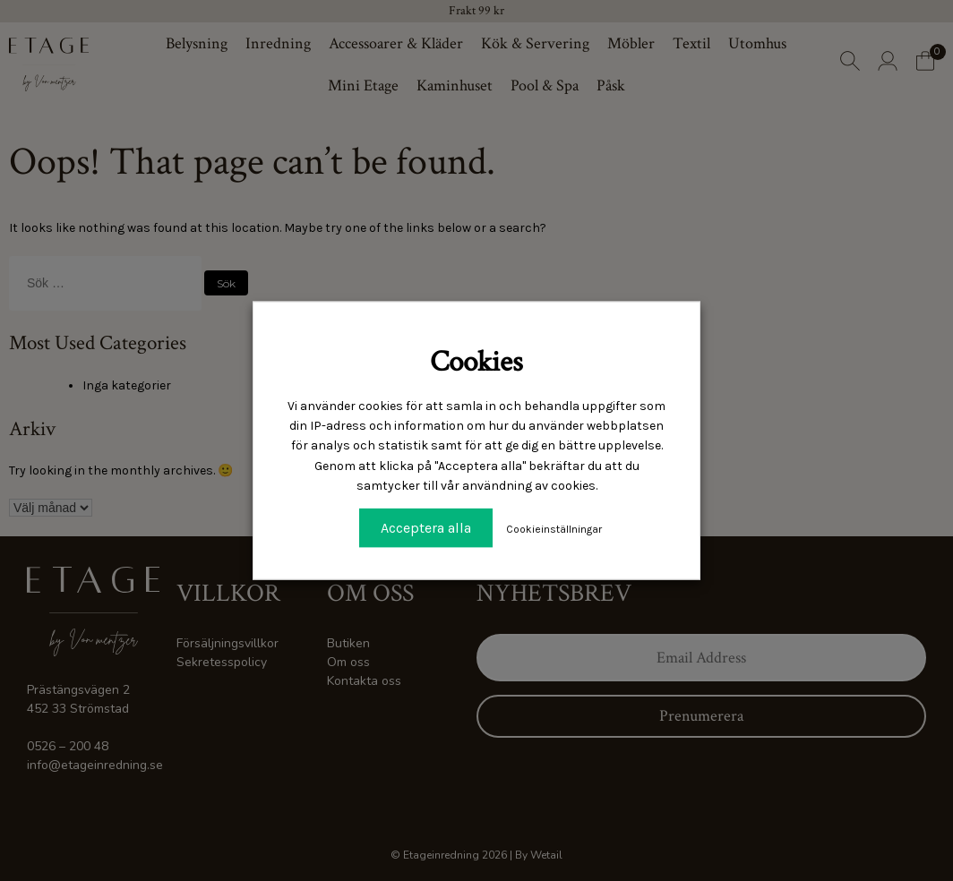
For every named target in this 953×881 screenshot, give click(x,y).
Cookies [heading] (476, 362)
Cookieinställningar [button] (554, 528)
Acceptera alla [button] (426, 526)
